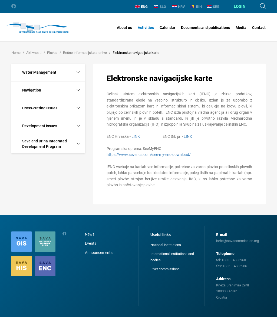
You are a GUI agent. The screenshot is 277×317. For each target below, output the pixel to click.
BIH (196, 7)
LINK (135, 136)
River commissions (165, 269)
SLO (160, 7)
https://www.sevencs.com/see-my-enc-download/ (149, 154)
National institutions (165, 245)
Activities (146, 27)
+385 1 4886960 (234, 260)
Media (241, 27)
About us (124, 27)
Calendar (167, 27)
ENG (141, 7)
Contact (259, 27)
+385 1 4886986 (235, 266)
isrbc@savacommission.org (237, 241)
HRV (178, 7)
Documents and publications (205, 27)
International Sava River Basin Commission (37, 28)
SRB (213, 7)
